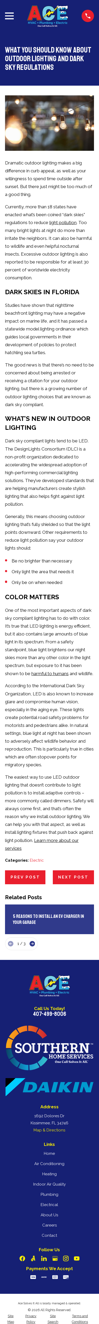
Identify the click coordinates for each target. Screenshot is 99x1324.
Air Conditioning (49, 1163)
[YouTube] (76, 1258)
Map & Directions (49, 1130)
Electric (37, 860)
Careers (49, 1225)
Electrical (49, 1204)
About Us (49, 1215)
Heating (49, 1174)
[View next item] (32, 944)
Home (49, 1153)
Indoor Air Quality (49, 1184)
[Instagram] (66, 1258)
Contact (49, 1235)
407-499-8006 (49, 1014)
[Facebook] (22, 1258)
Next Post (73, 877)
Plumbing (49, 1194)
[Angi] (33, 1258)
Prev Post (25, 877)
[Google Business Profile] (55, 1258)
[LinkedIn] (44, 1258)
